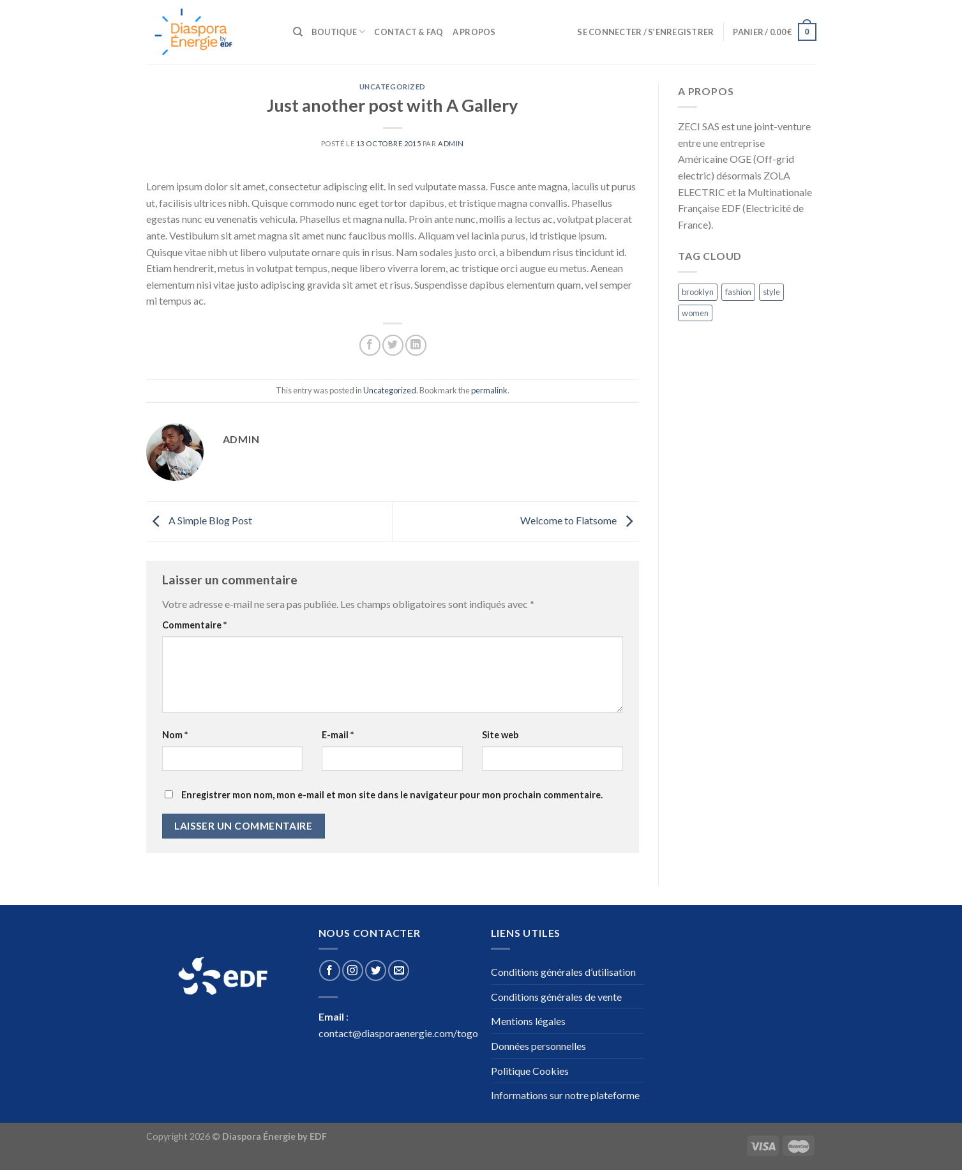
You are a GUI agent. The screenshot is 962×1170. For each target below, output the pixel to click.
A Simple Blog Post (199, 520)
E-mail (338, 734)
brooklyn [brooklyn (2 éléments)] (698, 292)
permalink (489, 390)
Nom (175, 734)
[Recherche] (298, 32)
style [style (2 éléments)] (771, 292)
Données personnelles (538, 1046)
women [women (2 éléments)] (695, 313)
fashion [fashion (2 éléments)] (738, 292)
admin (451, 143)
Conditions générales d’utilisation (563, 972)
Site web (500, 734)
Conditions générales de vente (556, 997)
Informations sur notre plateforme (565, 1095)
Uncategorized (392, 86)
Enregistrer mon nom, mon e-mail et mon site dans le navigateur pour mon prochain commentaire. (392, 794)
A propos (474, 32)
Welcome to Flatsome (579, 520)
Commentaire (194, 624)
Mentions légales (528, 1021)
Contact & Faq (408, 32)
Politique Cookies (530, 1071)
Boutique (339, 32)
